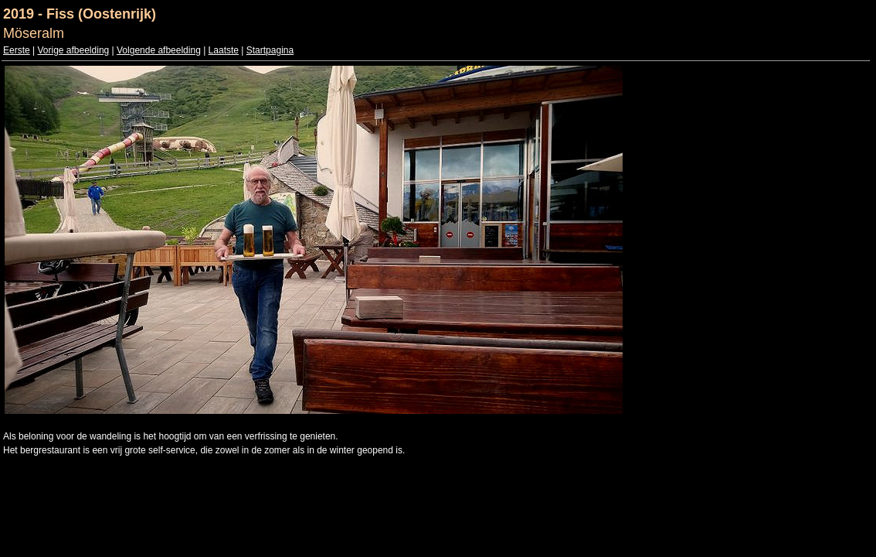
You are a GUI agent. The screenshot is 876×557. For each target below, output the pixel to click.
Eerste (16, 50)
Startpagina (270, 50)
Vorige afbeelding (73, 50)
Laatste (224, 50)
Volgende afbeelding (159, 50)
